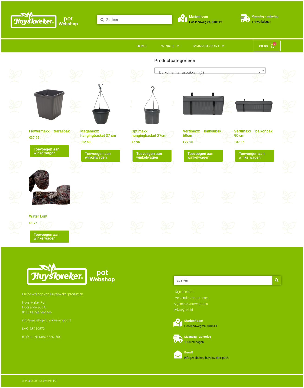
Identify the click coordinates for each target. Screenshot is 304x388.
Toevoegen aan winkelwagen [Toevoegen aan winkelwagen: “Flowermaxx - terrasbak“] (46, 151)
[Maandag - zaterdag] (245, 18)
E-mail (188, 352)
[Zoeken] (276, 280)
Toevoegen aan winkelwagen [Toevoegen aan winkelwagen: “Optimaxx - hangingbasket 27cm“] (149, 155)
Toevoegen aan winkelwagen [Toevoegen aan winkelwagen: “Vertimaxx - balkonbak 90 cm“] (252, 155)
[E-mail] (178, 354)
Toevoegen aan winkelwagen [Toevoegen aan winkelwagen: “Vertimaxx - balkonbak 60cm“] (200, 155)
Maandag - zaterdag (265, 16)
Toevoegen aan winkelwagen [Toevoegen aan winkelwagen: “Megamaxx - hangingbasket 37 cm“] (98, 155)
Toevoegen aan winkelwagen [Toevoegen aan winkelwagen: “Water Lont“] (46, 236)
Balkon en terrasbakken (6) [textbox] (208, 72)
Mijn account (208, 46)
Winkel (170, 46)
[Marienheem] (183, 18)
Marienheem (198, 16)
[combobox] (210, 70)
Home (141, 46)
